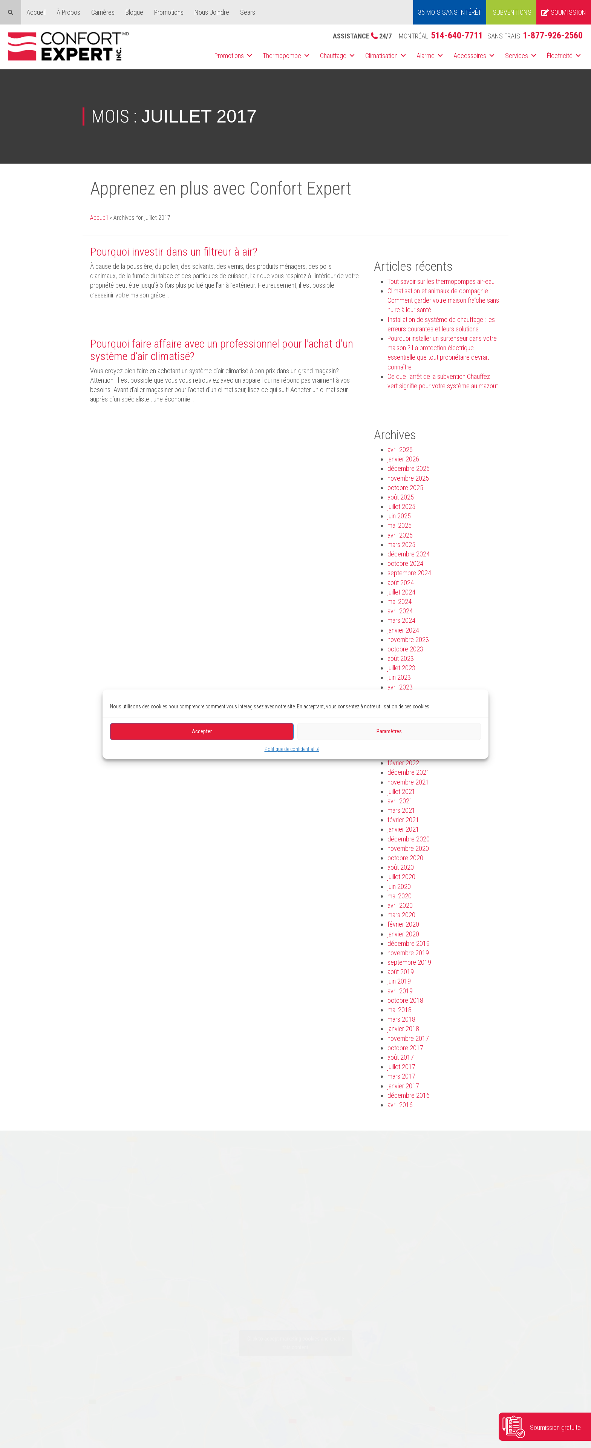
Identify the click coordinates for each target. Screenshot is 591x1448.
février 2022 (403, 763)
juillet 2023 (401, 668)
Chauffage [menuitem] (333, 56)
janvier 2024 (403, 630)
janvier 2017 (403, 1086)
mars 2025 (401, 545)
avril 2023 (400, 687)
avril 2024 (400, 611)
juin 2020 (399, 886)
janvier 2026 (403, 459)
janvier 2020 (403, 934)
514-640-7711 (457, 35)
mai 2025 (399, 525)
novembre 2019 (408, 953)
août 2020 (400, 867)
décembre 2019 (408, 943)
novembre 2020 (408, 848)
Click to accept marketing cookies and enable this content (295, 1343)
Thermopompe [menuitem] (282, 56)
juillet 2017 (401, 1067)
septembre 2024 (409, 573)
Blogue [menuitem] (134, 12)
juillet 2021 (401, 791)
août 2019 (400, 972)
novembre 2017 (408, 1038)
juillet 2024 (401, 592)
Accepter (202, 731)
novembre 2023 (408, 640)
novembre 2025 (408, 478)
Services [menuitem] (516, 56)
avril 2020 (400, 905)
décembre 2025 (408, 468)
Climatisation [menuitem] (381, 56)
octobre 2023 (405, 649)
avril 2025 (400, 535)
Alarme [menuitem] (425, 56)
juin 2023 (399, 677)
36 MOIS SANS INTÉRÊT (449, 12)
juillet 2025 (401, 506)
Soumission (563, 12)
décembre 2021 (408, 772)
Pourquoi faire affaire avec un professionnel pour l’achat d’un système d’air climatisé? (221, 350)
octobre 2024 (405, 563)
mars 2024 (401, 620)
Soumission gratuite (555, 1427)
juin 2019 (399, 981)
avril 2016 (400, 1105)
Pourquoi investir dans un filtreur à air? (173, 251)
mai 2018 (399, 1010)
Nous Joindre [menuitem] (211, 12)
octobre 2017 (405, 1048)
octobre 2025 (405, 488)
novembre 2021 (408, 782)
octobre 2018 (405, 1000)
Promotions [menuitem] (169, 12)
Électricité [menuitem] (560, 56)
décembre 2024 (408, 554)
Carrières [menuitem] (103, 12)
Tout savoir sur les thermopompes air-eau (441, 281)
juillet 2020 (401, 877)
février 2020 (403, 924)
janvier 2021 (403, 829)
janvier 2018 (403, 1029)
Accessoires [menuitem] (469, 56)
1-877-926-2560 (553, 35)
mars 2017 (401, 1076)
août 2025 (400, 497)
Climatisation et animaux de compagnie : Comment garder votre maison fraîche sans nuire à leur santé (443, 300)
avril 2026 (400, 450)
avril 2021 (400, 801)
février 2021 (403, 820)
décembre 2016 (408, 1095)
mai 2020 (399, 896)
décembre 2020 (408, 839)
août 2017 (400, 1057)
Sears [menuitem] (247, 12)
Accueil (99, 217)
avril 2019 (400, 991)
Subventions (512, 12)
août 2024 (400, 583)
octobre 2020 (405, 858)
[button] (249, 55)
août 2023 (400, 658)
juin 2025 (399, 516)
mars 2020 (401, 915)
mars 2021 (401, 810)
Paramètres (389, 731)
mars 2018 (401, 1019)
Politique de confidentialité (292, 749)
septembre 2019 (409, 962)
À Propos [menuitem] (68, 12)
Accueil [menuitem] (36, 12)
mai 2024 (399, 601)
